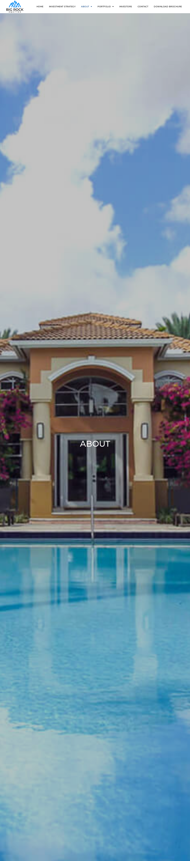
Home (40, 6)
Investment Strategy (62, 6)
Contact (143, 6)
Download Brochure (168, 6)
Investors (125, 6)
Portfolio (106, 6)
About (86, 6)
